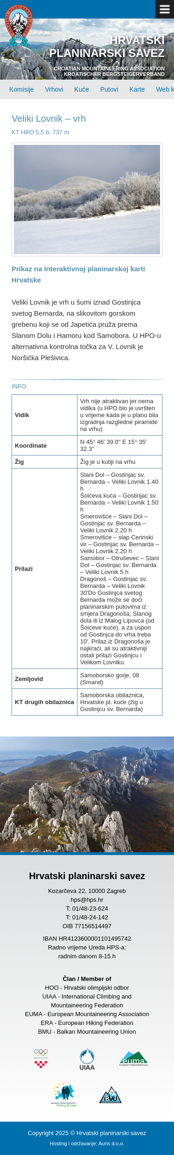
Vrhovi (54, 89)
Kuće (81, 89)
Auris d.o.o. (111, 1143)
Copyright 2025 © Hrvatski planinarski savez (87, 1133)
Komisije (21, 89)
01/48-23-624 (90, 908)
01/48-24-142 (90, 917)
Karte (137, 89)
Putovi (109, 89)
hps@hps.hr (87, 899)
